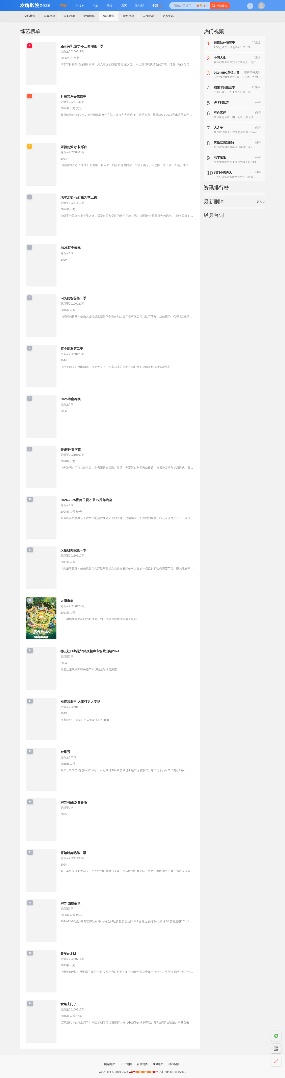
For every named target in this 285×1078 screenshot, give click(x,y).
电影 (96, 5)
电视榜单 (49, 16)
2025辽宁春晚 (70, 248)
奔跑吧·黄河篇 (70, 449)
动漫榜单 (89, 16)
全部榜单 (29, 16)
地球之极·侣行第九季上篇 (78, 197)
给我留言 (174, 1064)
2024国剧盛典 (70, 903)
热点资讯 (168, 16)
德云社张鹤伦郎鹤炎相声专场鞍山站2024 (89, 651)
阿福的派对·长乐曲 (73, 147)
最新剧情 (214, 201)
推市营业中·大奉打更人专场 (80, 701)
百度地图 (142, 1064)
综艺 (124, 5)
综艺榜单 (108, 16)
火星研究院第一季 (73, 550)
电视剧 (79, 5)
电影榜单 (69, 16)
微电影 (139, 5)
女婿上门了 (68, 1004)
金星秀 (65, 752)
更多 (261, 201)
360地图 (158, 1064)
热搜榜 (202, 5)
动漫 (110, 5)
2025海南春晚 (70, 399)
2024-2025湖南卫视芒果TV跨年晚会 (86, 500)
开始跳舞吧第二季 (73, 853)
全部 (157, 5)
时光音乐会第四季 (73, 96)
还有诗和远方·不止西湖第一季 (81, 46)
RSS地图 (126, 1064)
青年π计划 (68, 953)
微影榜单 (128, 16)
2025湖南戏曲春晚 (73, 802)
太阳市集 (66, 600)
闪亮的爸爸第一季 (73, 298)
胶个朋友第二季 (71, 348)
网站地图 (109, 1064)
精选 (63, 5)
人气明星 (148, 16)
